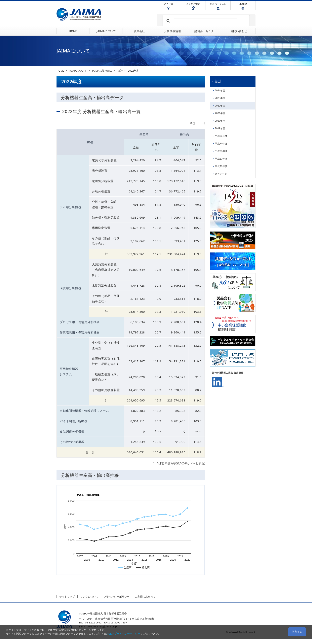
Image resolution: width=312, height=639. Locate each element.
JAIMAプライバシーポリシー (123, 633)
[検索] (205, 21)
